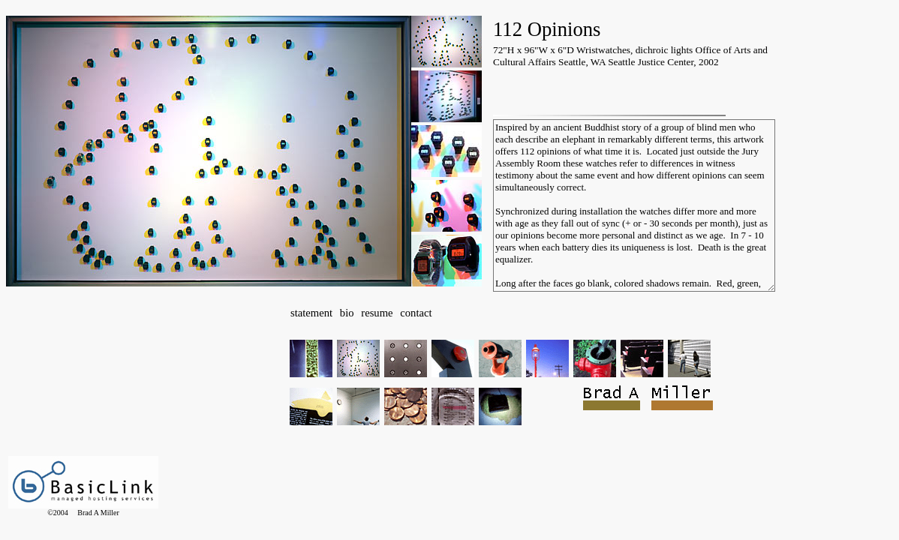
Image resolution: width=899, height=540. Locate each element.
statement (311, 313)
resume (376, 313)
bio (347, 313)
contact (415, 313)
